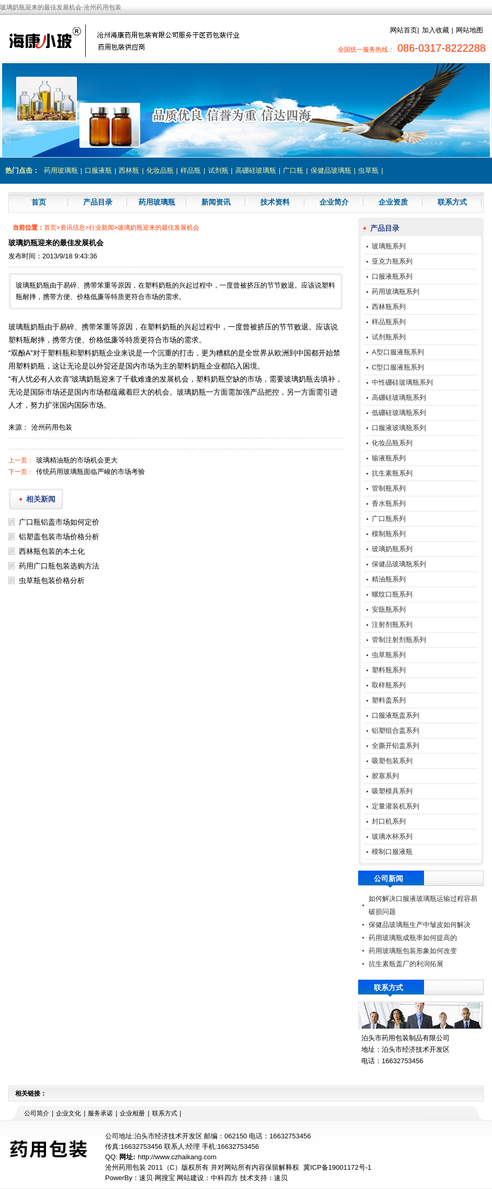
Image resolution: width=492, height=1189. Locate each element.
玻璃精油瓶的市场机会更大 (77, 460)
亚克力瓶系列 (392, 261)
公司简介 (36, 1113)
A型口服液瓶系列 (398, 352)
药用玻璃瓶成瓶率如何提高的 (413, 938)
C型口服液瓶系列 (398, 367)
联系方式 (452, 202)
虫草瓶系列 (389, 655)
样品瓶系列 (389, 322)
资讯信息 (72, 227)
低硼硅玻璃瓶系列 (399, 413)
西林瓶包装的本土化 (52, 551)
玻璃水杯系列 (392, 836)
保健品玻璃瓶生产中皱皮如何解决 (420, 925)
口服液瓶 (98, 170)
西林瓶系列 (389, 307)
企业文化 (68, 1113)
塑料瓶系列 (389, 670)
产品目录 (97, 202)
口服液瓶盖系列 (395, 715)
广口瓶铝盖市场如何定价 (59, 522)
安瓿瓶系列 (389, 609)
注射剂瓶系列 (392, 624)
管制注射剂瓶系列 (399, 640)
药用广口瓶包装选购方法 (59, 566)
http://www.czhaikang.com (177, 1157)
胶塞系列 (385, 776)
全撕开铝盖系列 (395, 746)
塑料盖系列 (389, 700)
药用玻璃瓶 (61, 170)
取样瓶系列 (389, 685)
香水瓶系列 (389, 503)
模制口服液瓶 (392, 851)
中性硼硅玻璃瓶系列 (402, 382)
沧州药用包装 (51, 427)
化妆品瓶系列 (392, 443)
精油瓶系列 (389, 579)
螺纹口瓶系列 (392, 594)
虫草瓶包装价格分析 (52, 580)
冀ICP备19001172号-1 (337, 1167)
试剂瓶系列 (389, 337)
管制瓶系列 (389, 488)
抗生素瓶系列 (392, 473)
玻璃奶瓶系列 (392, 549)
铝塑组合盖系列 (395, 730)
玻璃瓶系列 (389, 246)
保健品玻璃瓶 (331, 170)
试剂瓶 (218, 170)
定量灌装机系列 (395, 806)
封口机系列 (389, 821)
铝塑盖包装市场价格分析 (59, 536)
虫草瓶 (368, 170)
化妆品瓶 (160, 170)
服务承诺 (100, 1113)
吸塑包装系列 (392, 761)
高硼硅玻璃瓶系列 (399, 397)
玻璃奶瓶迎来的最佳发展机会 (158, 227)
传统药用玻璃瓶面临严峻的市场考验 (90, 471)
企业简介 (334, 202)
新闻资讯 (216, 202)
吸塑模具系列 (392, 791)
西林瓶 (129, 170)
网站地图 (469, 30)
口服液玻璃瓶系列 (399, 428)
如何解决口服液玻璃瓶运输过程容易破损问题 (423, 905)
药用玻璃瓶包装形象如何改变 (413, 951)
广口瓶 (293, 170)
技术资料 (275, 202)
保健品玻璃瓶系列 (399, 564)
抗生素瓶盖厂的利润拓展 (406, 964)
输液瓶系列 (389, 458)
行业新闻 (101, 227)
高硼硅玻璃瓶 (255, 170)
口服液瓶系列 (392, 276)
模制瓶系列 (389, 534)
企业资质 (393, 202)
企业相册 (132, 1113)
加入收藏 (435, 30)
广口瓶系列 (389, 518)
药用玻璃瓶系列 (395, 291)
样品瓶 (190, 170)
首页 (38, 202)
